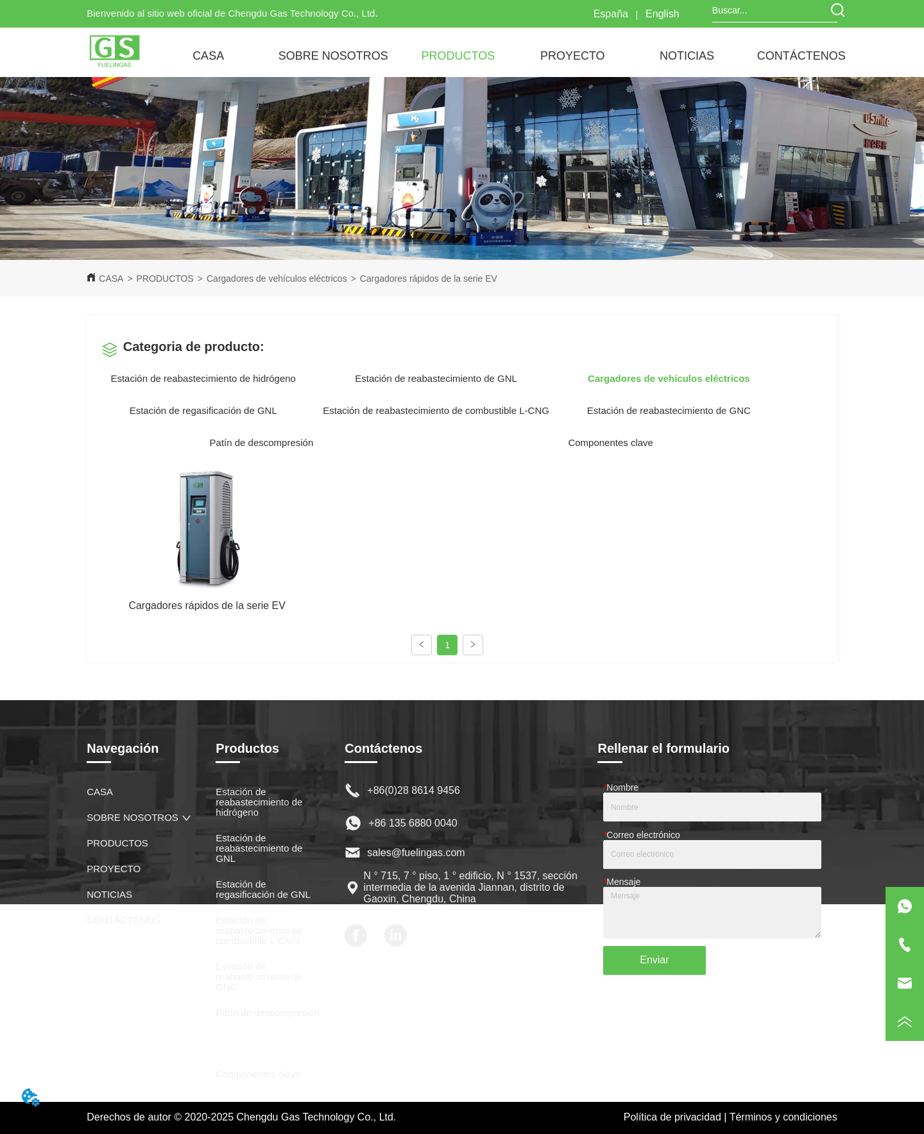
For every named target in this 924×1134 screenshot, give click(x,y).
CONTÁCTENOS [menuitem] (801, 55)
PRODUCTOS (165, 278)
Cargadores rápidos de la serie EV (428, 278)
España (611, 13)
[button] (333, 56)
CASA (111, 278)
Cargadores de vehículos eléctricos (277, 278)
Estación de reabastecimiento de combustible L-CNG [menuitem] (436, 410)
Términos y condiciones (783, 1117)
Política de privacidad (672, 1117)
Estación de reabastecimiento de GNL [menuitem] (436, 378)
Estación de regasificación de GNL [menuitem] (203, 410)
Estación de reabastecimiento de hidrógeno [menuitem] (203, 378)
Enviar (654, 959)
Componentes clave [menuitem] (610, 442)
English (662, 13)
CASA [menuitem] (208, 55)
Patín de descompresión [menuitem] (262, 442)
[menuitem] (333, 56)
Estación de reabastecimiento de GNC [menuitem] (669, 410)
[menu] (505, 56)
